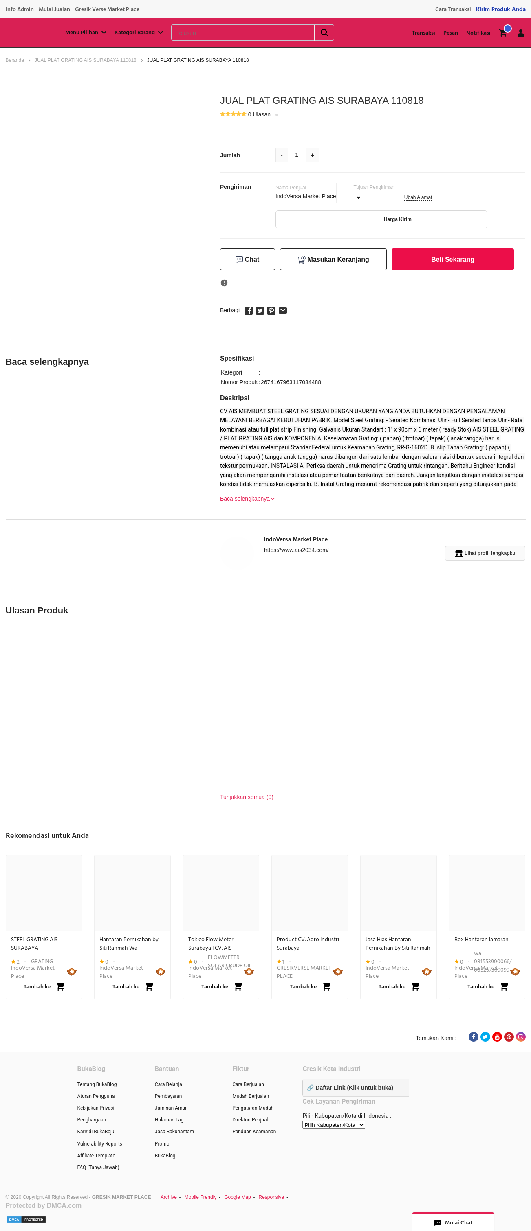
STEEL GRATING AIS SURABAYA (34, 943)
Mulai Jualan (54, 9)
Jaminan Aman (171, 1108)
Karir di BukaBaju (96, 1132)
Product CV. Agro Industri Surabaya (308, 943)
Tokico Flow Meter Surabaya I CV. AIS (211, 943)
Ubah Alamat (418, 197)
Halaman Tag (169, 1120)
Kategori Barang (140, 32)
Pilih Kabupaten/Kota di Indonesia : (346, 1116)
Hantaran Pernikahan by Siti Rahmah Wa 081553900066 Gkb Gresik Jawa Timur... (130, 943)
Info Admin (20, 9)
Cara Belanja (168, 1084)
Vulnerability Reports (99, 1144)
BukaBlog (165, 1156)
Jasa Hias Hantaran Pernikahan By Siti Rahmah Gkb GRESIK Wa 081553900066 (398, 943)
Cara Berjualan (248, 1084)
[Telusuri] (232, 33)
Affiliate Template (96, 1156)
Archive (169, 1197)
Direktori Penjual (250, 1120)
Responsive (271, 1197)
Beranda (15, 60)
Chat (247, 260)
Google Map (237, 1197)
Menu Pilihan (86, 32)
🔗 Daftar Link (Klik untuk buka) (350, 1087)
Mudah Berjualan (250, 1096)
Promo (162, 1144)
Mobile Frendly (201, 1197)
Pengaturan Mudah (252, 1108)
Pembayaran (168, 1096)
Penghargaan (91, 1120)
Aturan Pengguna (96, 1096)
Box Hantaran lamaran (481, 939)
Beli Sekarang (452, 259)
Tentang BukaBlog (97, 1084)
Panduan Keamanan (254, 1132)
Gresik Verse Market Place (107, 9)
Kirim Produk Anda (501, 9)
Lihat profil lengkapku (485, 553)
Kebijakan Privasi (96, 1108)
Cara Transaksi (453, 9)
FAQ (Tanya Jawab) (98, 1167)
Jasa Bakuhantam (174, 1132)
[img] (503, 32)
